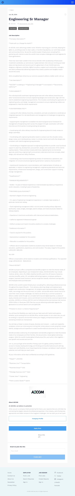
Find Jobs (42, 476)
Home (9, 472)
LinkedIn (57, 482)
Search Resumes (28, 479)
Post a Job (26, 476)
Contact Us (11, 476)
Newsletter (11, 482)
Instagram (60, 479)
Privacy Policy (12, 485)
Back (11, 10)
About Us (11, 479)
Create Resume (44, 479)
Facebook (60, 472)
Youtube (57, 485)
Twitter (59, 476)
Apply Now (37, 428)
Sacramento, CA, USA (26, 24)
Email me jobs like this (17, 447)
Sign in (25, 482)
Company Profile (37, 418)
